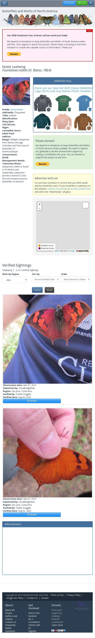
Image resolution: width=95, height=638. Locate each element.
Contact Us (32, 598)
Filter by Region (10, 274)
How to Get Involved (34, 614)
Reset (49, 289)
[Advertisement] (47, 551)
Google (71, 251)
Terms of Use (57, 595)
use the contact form (80, 188)
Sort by (36, 274)
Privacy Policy (73, 595)
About (9, 605)
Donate (45, 598)
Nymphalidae (16, 109)
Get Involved (33, 606)
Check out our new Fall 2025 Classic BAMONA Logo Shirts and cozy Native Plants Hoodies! (63, 89)
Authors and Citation (11, 617)
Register (32, 631)
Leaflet (56, 251)
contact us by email (56, 188)
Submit (37, 289)
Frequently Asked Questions (10, 628)
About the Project (10, 611)
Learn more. (57, 625)
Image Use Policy (14, 598)
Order (64, 274)
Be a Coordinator (34, 620)
